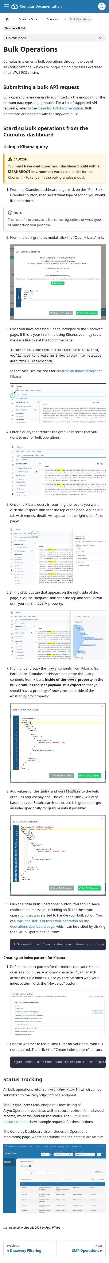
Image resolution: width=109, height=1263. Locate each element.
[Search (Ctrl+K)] (102, 6)
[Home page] (7, 19)
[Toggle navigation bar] (6, 6)
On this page (16, 38)
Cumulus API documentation (60, 108)
